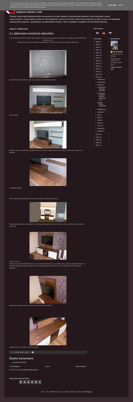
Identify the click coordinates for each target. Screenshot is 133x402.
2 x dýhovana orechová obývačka (101, 88)
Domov (47, 366)
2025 (97, 42)
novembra (100, 82)
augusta (100, 112)
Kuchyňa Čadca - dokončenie (101, 104)
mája (99, 120)
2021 (97, 53)
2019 (97, 58)
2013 (97, 74)
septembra (100, 109)
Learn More (112, 5)
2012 (97, 77)
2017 (97, 63)
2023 (97, 47)
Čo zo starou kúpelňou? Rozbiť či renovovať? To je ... (101, 96)
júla (98, 115)
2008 (97, 142)
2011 (97, 134)
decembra (100, 79)
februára (100, 128)
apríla (99, 123)
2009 (97, 140)
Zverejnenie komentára (19, 362)
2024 (97, 44)
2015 (97, 69)
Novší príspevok (15, 366)
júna (99, 117)
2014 (97, 71)
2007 (97, 145)
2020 (97, 55)
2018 (97, 61)
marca (99, 125)
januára (99, 131)
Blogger (89, 392)
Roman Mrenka (118, 52)
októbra (99, 85)
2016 (97, 66)
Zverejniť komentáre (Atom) (29, 370)
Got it (121, 5)
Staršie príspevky (81, 366)
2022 (97, 50)
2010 (97, 137)
